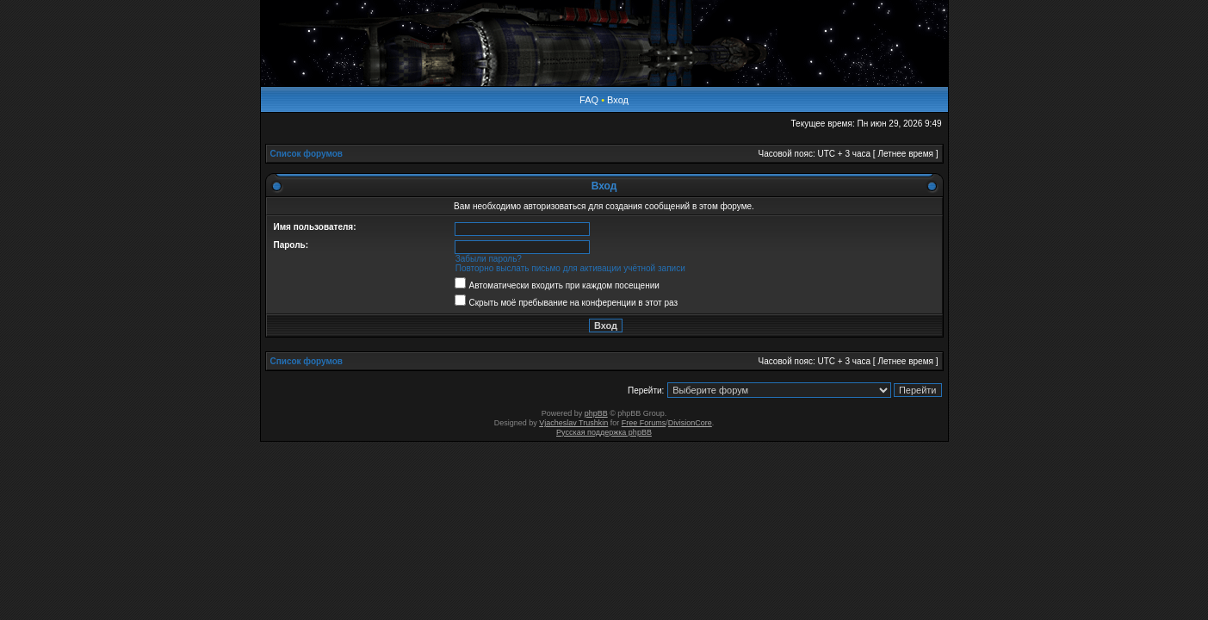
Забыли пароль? (488, 259)
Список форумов (307, 153)
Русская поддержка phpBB (604, 432)
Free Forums (644, 422)
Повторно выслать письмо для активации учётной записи (570, 268)
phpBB (596, 413)
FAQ (588, 100)
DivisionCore (690, 422)
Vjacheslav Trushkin (573, 422)
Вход (618, 100)
